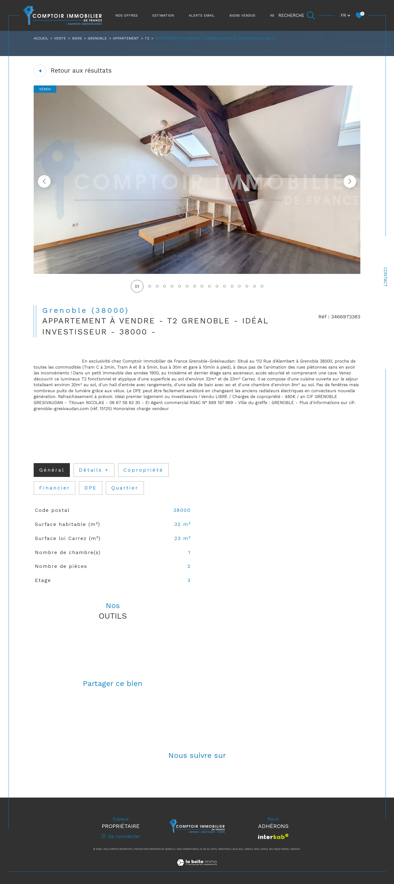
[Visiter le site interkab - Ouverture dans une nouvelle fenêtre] (273, 836)
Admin (248, 849)
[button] (349, 181)
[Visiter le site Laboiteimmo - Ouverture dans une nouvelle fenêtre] (196, 868)
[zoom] (197, 272)
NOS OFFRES (126, 15)
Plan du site (208, 849)
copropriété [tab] (143, 470)
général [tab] (52, 470)
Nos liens (260, 849)
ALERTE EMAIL (202, 15)
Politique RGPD (278, 849)
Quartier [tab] (125, 488)
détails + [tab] (94, 470)
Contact (385, 277)
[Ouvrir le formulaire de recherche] (296, 15)
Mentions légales (230, 849)
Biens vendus (242, 15)
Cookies (295, 849)
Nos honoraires (187, 849)
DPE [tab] (90, 488)
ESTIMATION (163, 15)
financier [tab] (54, 488)
